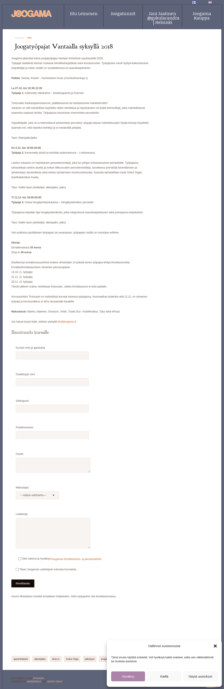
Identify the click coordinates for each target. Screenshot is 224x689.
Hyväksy (128, 676)
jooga (104, 659)
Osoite (53, 456)
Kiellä (164, 676)
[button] (215, 646)
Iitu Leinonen (84, 13)
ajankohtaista (21, 659)
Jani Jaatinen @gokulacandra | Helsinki (163, 17)
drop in (56, 659)
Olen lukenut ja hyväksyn (33, 558)
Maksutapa (37, 490)
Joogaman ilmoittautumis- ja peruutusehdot (76, 559)
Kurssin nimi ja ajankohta (52, 350)
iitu (29, 38)
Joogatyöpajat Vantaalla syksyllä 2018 (64, 46)
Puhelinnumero (52, 430)
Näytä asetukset (200, 676)
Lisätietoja (53, 516)
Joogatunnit (123, 13)
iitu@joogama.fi (67, 321)
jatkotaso (89, 659)
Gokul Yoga (72, 659)
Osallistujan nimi (52, 377)
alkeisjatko (40, 659)
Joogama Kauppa (202, 15)
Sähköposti (52, 403)
